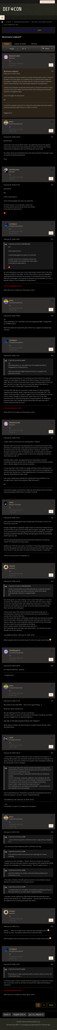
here (21, 709)
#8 (52, 518)
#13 (52, 832)
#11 (52, 701)
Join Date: (12, 63)
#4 (52, 239)
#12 (52, 753)
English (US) (19, 1014)
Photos (34, 44)
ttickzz (15, 635)
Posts (7, 44)
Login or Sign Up (47, 2)
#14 (51, 926)
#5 (52, 316)
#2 (52, 137)
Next (51, 1005)
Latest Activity (20, 44)
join (39, 30)
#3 (52, 185)
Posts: (11, 66)
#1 (52, 71)
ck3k (14, 800)
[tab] (7, 44)
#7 (52, 438)
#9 (52, 581)
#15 (52, 964)
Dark (7, 1014)
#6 (52, 356)
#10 (52, 666)
